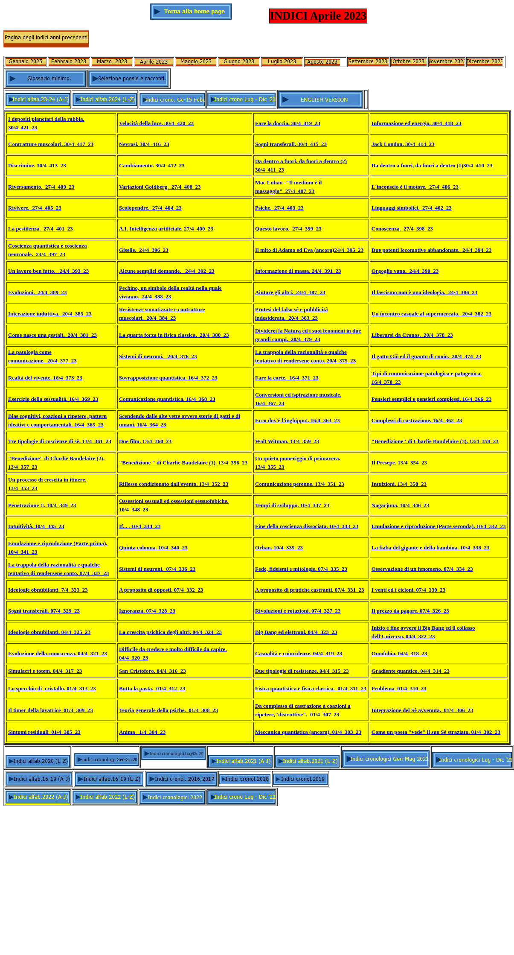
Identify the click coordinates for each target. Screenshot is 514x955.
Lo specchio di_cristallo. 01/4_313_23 (52, 688)
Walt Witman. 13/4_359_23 (287, 441)
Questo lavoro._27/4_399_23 (288, 228)
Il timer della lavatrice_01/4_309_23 (50, 710)
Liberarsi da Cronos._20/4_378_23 (412, 335)
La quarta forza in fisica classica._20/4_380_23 (174, 335)
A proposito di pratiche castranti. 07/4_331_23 (309, 590)
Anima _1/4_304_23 (142, 732)
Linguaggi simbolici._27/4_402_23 (412, 207)
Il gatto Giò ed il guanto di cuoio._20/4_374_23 (426, 356)
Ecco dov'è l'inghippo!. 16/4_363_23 (297, 420)
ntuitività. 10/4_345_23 (37, 526)
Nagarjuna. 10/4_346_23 (400, 505)
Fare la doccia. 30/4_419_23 (287, 123)
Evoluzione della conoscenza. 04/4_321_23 (57, 653)
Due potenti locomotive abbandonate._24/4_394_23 (432, 250)
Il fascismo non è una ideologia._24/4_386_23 (424, 292)
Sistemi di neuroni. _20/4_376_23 (158, 356)
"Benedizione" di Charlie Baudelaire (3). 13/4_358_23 (435, 441)
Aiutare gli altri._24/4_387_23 (290, 292)
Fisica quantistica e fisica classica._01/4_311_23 (310, 688)
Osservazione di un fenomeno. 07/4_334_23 (422, 569)
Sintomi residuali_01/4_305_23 (44, 732)
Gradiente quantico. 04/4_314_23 (411, 671)
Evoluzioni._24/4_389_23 (37, 292)
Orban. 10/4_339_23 (279, 547)
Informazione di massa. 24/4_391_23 (298, 271)
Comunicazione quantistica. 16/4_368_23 (167, 399)
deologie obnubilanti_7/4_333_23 (49, 590)
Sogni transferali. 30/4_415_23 (291, 144)
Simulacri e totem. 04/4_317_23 (45, 671)
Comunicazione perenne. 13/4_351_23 (299, 484)
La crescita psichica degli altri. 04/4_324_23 (170, 632)
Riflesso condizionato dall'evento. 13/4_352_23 (173, 484)
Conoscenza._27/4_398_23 (402, 228)
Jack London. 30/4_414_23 (403, 144)
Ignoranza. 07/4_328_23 (147, 610)
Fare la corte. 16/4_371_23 (287, 377)
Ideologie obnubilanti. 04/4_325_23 (49, 632)
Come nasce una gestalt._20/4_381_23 (52, 335)
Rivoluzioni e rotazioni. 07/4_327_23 (298, 610)
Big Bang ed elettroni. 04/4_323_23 (296, 632)
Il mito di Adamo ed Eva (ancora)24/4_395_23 (309, 250)
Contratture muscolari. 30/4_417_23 (50, 144)
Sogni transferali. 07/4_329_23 (44, 610)
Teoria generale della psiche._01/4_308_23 (168, 710)
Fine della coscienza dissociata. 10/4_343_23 (306, 526)
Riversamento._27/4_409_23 (41, 187)
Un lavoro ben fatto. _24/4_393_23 (48, 271)
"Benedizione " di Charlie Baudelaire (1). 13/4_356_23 (183, 462)
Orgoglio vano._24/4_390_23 (405, 271)
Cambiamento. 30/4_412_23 (152, 165)
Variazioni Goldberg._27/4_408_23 (160, 187)
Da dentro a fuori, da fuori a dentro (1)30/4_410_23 (432, 165)
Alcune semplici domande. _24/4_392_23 (167, 271)
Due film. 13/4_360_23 (145, 441)
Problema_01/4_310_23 (399, 688)
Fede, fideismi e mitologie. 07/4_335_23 (301, 569)
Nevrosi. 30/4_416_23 (144, 144)
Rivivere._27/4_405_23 (34, 207)
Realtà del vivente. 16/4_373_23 (45, 377)
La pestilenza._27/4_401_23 (40, 228)
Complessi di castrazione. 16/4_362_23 (417, 420)
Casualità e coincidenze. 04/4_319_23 (298, 653)
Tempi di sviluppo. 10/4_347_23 (292, 505)
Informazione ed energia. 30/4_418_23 (417, 123)
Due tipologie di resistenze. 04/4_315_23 (302, 671)
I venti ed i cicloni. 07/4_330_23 (408, 590)
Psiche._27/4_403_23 (279, 207)
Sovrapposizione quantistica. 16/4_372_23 (168, 377)
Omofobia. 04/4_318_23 (399, 653)
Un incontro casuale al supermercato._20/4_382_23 (432, 313)
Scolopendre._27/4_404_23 (150, 207)
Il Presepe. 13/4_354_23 (399, 462)
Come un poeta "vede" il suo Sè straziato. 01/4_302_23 (436, 732)
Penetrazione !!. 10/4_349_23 (42, 505)
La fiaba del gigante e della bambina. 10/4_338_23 (431, 547)
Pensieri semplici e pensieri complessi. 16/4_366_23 (432, 399)
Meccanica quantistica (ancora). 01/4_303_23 (308, 732)
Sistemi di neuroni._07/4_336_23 (157, 569)
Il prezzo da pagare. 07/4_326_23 (410, 610)
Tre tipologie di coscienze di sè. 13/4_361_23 (59, 441)
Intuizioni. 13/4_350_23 (399, 484)
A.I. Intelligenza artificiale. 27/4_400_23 (166, 228)
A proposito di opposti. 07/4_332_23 (161, 590)
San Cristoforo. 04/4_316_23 (152, 671)
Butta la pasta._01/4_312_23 (152, 688)
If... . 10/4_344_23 (140, 526)
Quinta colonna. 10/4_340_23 (153, 547)
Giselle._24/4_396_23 (143, 250)
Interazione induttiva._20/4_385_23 (50, 313)
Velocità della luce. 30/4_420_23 (156, 123)
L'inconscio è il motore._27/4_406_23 (415, 187)
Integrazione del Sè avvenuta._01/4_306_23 (422, 710)
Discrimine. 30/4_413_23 (37, 165)
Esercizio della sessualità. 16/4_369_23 (53, 399)
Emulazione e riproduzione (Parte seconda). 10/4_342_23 (439, 526)
